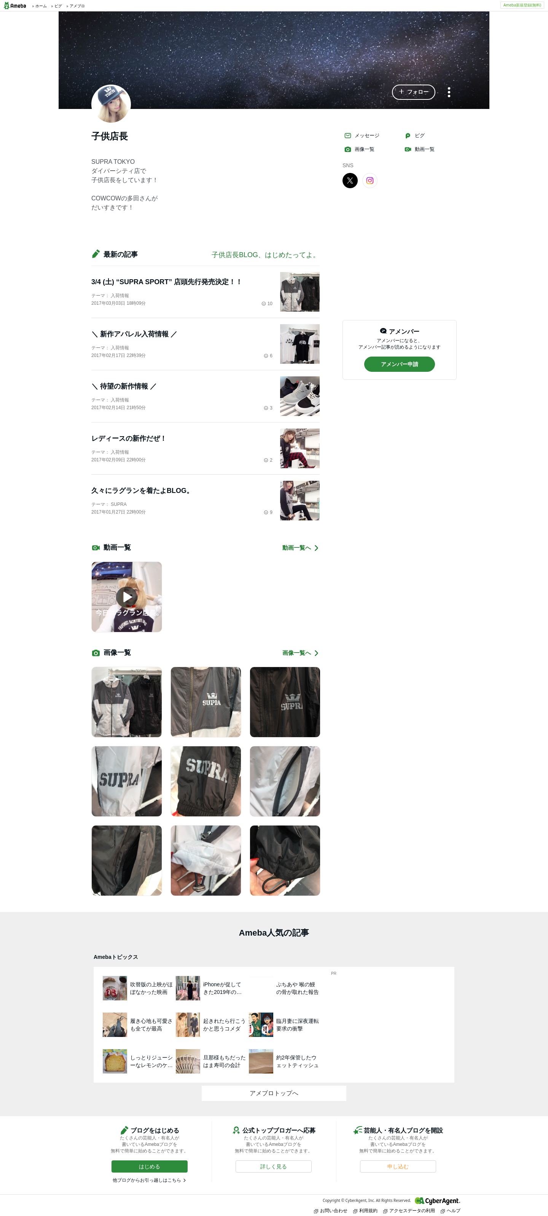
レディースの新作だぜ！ (129, 438)
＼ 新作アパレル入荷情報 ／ (134, 334)
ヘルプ (450, 1210)
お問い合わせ (330, 1210)
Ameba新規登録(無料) (522, 5)
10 (266, 303)
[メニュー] (449, 93)
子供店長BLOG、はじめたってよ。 (266, 255)
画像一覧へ (301, 653)
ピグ (414, 135)
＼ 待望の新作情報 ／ (124, 386)
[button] (413, 92)
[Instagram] (370, 180)
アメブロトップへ (274, 1093)
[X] (350, 180)
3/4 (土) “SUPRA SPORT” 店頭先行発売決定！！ (166, 282)
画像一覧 (359, 149)
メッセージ (361, 135)
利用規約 (365, 1210)
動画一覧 (419, 149)
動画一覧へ (301, 548)
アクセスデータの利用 (409, 1210)
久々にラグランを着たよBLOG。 (142, 490)
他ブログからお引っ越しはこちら (147, 1180)
